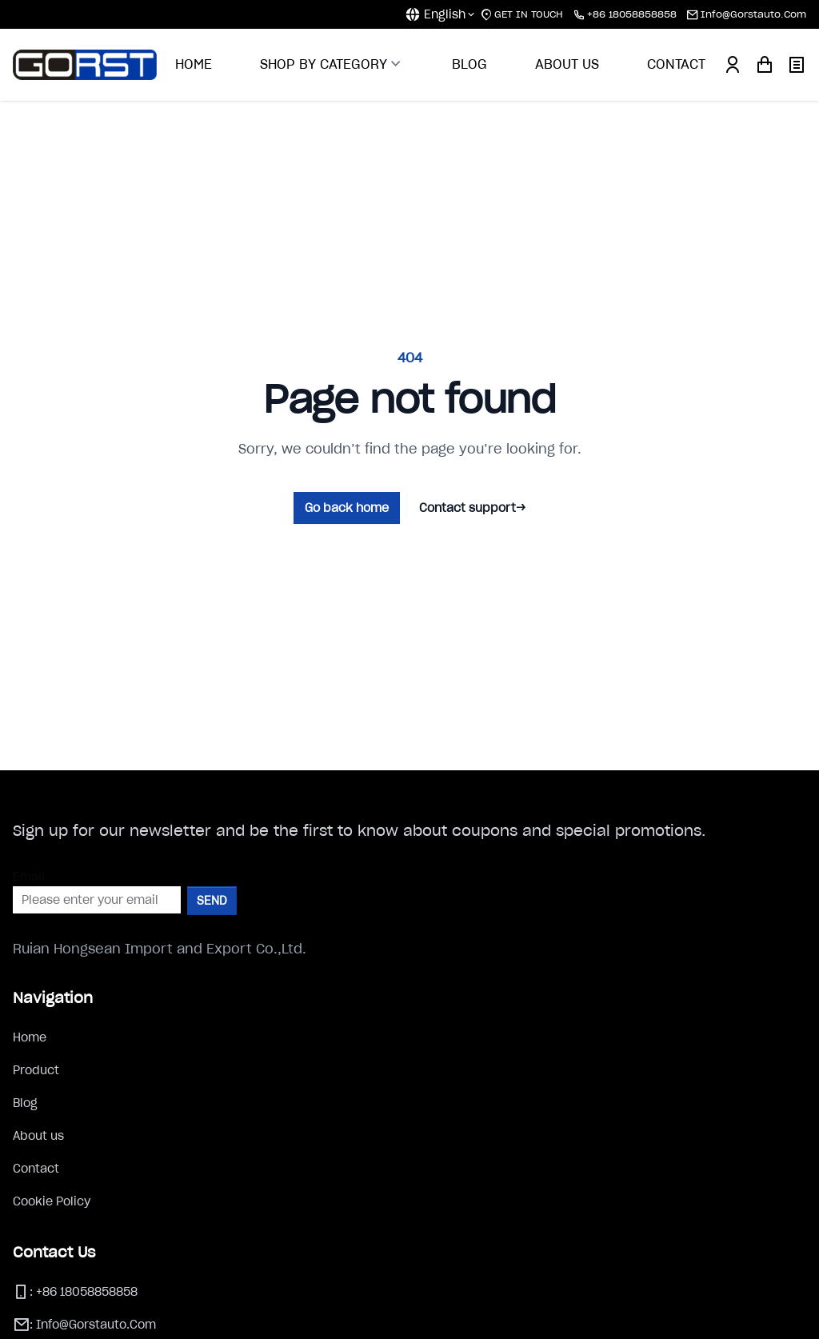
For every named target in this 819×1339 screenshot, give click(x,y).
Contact (36, 1168)
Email (29, 876)
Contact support (472, 508)
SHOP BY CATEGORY (332, 64)
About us (38, 1136)
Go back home (347, 508)
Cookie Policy (51, 1201)
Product (36, 1070)
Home (29, 1037)
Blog (25, 1103)
